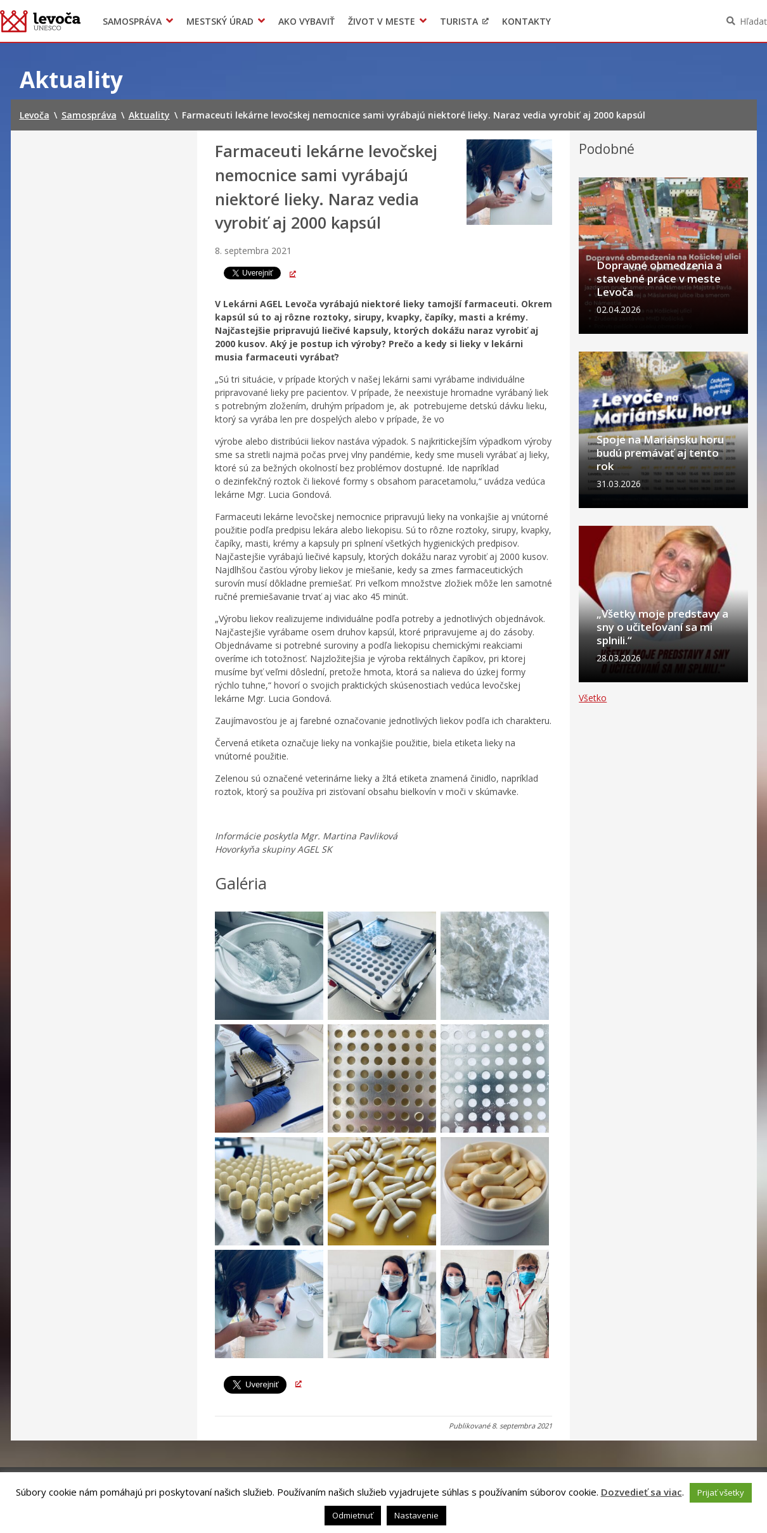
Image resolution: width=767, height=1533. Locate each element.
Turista (459, 21)
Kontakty (526, 21)
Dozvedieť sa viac (641, 1491)
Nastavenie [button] (416, 1515)
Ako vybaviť (306, 21)
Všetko (593, 734)
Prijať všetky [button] (720, 1492)
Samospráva (132, 21)
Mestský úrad (220, 21)
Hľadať (753, 21)
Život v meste (381, 21)
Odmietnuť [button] (352, 1515)
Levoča (40, 20)
